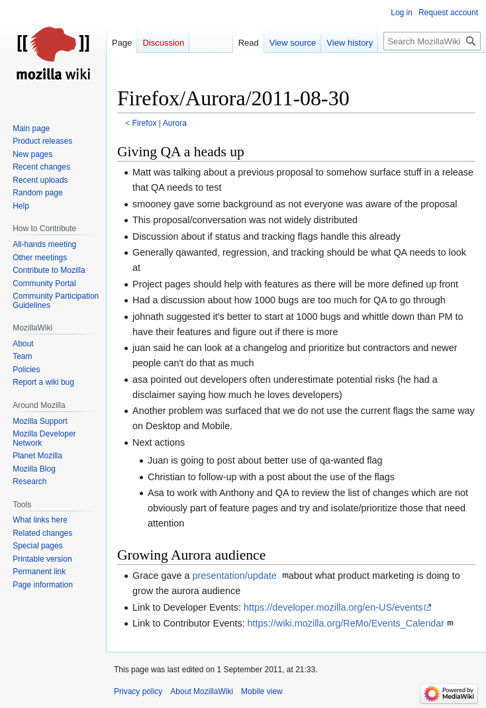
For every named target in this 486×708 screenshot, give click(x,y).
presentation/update (235, 575)
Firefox (144, 123)
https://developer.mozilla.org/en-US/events (333, 607)
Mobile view (262, 691)
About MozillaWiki (201, 691)
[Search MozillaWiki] (432, 41)
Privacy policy (138, 691)
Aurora (175, 123)
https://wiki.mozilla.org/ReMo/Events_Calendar (346, 623)
